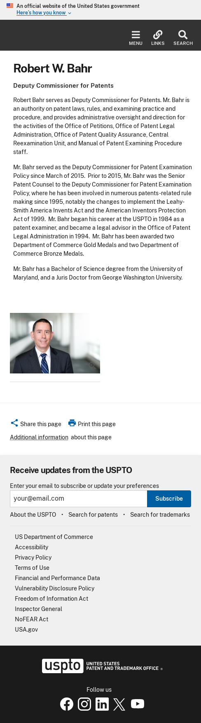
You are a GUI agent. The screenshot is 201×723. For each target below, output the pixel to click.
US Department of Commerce (54, 537)
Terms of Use (32, 567)
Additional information (39, 437)
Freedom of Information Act (51, 598)
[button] (35, 425)
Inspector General (38, 609)
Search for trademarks (160, 514)
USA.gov (26, 629)
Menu (136, 38)
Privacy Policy (33, 557)
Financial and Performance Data (57, 578)
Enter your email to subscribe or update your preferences (84, 486)
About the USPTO (33, 514)
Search (183, 38)
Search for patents (93, 514)
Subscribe (169, 498)
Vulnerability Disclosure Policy (54, 588)
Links (158, 38)
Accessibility (31, 547)
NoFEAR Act (31, 619)
